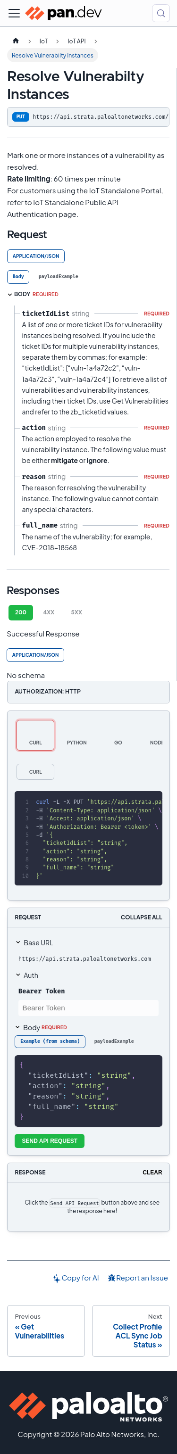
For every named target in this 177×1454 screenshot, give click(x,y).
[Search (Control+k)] (161, 13)
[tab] (18, 277)
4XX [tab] (48, 612)
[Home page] (15, 41)
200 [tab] (20, 612)
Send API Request (50, 1141)
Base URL (38, 942)
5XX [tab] (76, 612)
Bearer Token (41, 991)
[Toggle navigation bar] (14, 13)
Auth (31, 975)
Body (45, 1027)
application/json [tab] (36, 256)
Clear (152, 1172)
